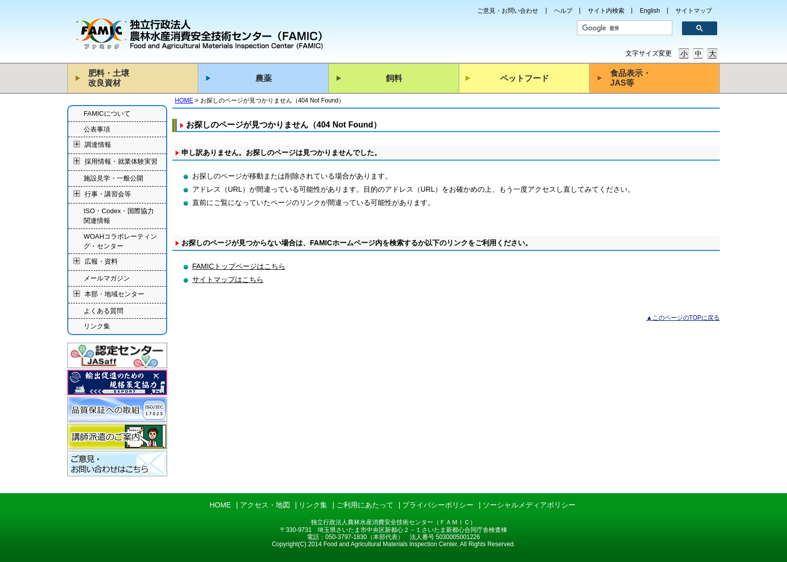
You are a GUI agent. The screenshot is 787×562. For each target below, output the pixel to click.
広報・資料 (101, 262)
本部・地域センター (114, 294)
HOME (184, 100)
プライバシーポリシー (438, 505)
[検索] (621, 28)
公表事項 (97, 129)
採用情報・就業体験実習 (121, 162)
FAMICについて (107, 113)
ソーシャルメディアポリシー (529, 505)
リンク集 (97, 326)
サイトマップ (693, 10)
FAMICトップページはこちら (238, 266)
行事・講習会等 (108, 194)
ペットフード (524, 78)
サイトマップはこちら (228, 279)
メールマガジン (107, 278)
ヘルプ (563, 10)
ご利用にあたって (365, 505)
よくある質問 (103, 311)
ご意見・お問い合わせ (507, 10)
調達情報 (98, 145)
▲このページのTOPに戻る (683, 317)
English (650, 10)
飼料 (394, 78)
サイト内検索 (606, 10)
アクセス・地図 (265, 505)
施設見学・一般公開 (113, 178)
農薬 (263, 78)
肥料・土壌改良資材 (108, 78)
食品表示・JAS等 (630, 78)
